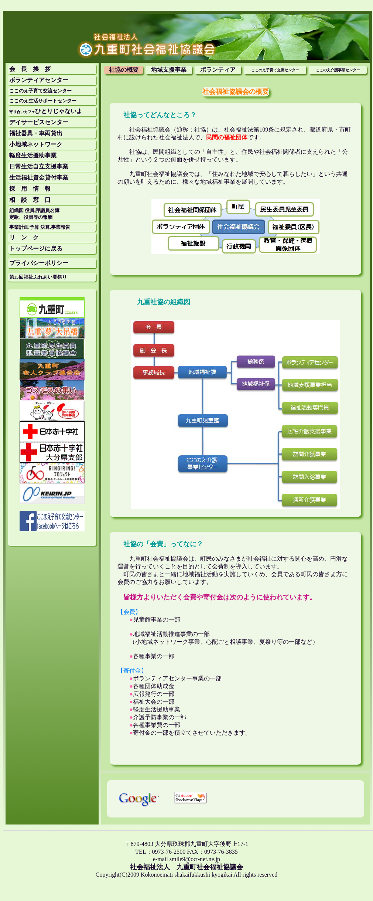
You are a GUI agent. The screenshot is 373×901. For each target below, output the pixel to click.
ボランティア (218, 70)
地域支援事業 (168, 70)
